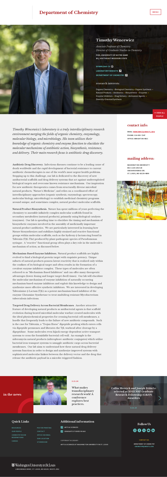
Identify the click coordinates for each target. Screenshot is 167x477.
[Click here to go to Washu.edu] (33, 467)
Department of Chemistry (70, 12)
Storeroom (42, 442)
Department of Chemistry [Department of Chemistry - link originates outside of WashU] (112, 75)
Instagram (135, 430)
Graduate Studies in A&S (73, 431)
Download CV (104, 66)
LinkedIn (153, 430)
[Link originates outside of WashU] (66, 394)
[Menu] (155, 12)
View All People (160, 114)
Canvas (15, 441)
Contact (41, 431)
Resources (16, 428)
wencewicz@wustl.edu (144, 132)
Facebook (139, 430)
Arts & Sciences (69, 427)
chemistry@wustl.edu (144, 446)
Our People (17, 431)
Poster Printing (44, 428)
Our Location (43, 438)
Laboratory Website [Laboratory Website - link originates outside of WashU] (108, 71)
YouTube (149, 430)
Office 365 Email (44, 435)
